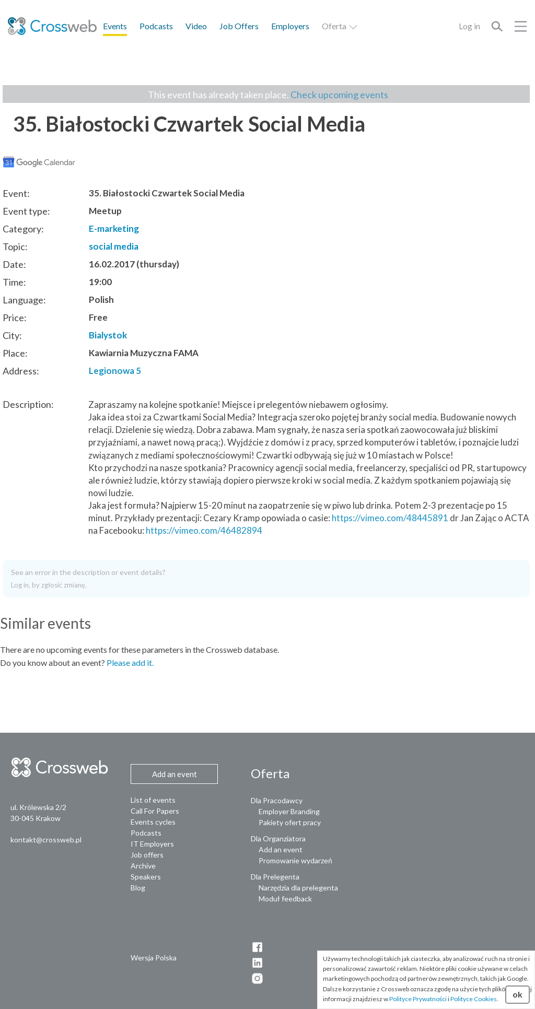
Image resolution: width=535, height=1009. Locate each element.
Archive (143, 865)
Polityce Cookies (473, 999)
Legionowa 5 (115, 370)
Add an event (281, 849)
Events (115, 26)
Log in (469, 26)
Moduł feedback (285, 898)
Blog (138, 887)
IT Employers (152, 843)
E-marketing (114, 228)
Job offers (147, 854)
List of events (153, 799)
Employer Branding (289, 811)
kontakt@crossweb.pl (46, 839)
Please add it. (130, 662)
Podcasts (156, 26)
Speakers (146, 876)
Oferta (340, 26)
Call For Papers (155, 810)
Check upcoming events (339, 94)
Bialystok (108, 335)
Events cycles (153, 821)
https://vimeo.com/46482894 (204, 530)
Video (196, 26)
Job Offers (239, 26)
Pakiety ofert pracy (290, 822)
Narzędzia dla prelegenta (298, 887)
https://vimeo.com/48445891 (390, 517)
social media (113, 246)
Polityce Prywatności (418, 999)
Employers (290, 26)
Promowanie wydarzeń (295, 860)
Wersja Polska (154, 957)
